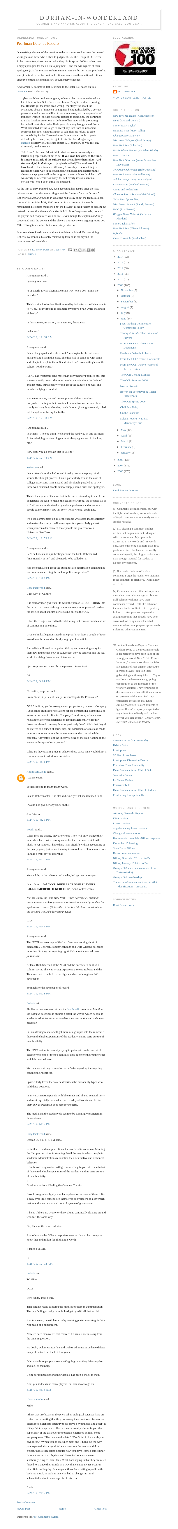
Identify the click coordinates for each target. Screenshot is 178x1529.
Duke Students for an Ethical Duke (133, 770)
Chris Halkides (35, 1399)
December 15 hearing (125, 843)
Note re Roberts (129, 386)
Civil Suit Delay (129, 407)
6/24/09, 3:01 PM (39, 681)
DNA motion (120, 818)
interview (22, 91)
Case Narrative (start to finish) (130, 740)
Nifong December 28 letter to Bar (132, 858)
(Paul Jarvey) (132, 140)
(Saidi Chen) (129, 238)
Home (62, 1508)
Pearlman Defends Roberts (135, 353)
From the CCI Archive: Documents (140, 359)
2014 (121, 256)
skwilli (30, 829)
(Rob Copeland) (135, 169)
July (123, 312)
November (127, 290)
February (126, 447)
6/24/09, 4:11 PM (39, 761)
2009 (121, 285)
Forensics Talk (121, 785)
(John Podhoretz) (131, 174)
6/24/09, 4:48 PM (39, 926)
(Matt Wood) (134, 194)
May (124, 429)
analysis (25, 142)
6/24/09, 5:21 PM (39, 993)
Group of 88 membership (127, 877)
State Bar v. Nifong (124, 848)
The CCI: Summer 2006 (134, 380)
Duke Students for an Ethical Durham (134, 790)
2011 (121, 273)
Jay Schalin (73, 1009)
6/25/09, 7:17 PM (39, 1492)
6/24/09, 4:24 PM (39, 859)
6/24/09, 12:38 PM (40, 417)
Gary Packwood (36, 587)
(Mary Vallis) (129, 130)
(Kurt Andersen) (134, 115)
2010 (121, 279)
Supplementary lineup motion (130, 828)
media (32, 254)
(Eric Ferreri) (124, 209)
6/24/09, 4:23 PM (39, 819)
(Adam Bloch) (135, 150)
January (125, 452)
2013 (121, 262)
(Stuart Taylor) (124, 125)
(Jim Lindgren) (133, 179)
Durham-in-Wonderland (89, 18)
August (125, 307)
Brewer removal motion (126, 853)
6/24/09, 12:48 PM (40, 457)
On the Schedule (129, 412)
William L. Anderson (125, 755)
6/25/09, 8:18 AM (39, 1389)
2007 (121, 465)
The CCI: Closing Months (135, 374)
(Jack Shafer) (124, 223)
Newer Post (23, 1508)
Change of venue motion (127, 833)
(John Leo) (127, 145)
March (125, 441)
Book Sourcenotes (123, 905)
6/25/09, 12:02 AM (40, 1263)
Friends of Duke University (129, 765)
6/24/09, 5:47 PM (39, 1123)
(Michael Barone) (131, 184)
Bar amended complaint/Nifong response (136, 838)
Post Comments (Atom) (46, 1516)
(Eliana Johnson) (131, 228)
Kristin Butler (121, 745)
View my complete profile (132, 98)
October (126, 295)
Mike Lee (32, 467)
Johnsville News (122, 775)
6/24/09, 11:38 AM (40, 337)
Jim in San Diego (36, 771)
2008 (121, 459)
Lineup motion (121, 823)
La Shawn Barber (123, 780)
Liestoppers (120, 750)
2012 (121, 268)
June (124, 318)
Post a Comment (26, 1502)
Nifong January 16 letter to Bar (131, 863)
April (124, 435)
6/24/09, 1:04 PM (39, 578)
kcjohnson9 (126, 91)
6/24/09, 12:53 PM (40, 538)
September (127, 301)
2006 (121, 471)
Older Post (100, 1508)
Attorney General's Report (128, 813)
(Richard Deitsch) (126, 120)
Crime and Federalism (126, 189)
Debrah (31, 1003)
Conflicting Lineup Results (128, 795)
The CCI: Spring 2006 (133, 401)
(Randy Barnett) (133, 204)
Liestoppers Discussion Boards (130, 760)
